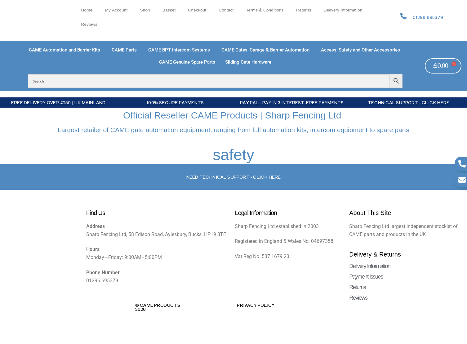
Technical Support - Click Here (408, 102)
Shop (145, 10)
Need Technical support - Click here (233, 177)
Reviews (89, 24)
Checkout (197, 10)
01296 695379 (428, 17)
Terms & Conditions (265, 10)
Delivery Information (343, 10)
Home (86, 10)
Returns (303, 10)
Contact (226, 10)
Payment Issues (366, 277)
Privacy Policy (255, 305)
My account (116, 10)
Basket (169, 10)
